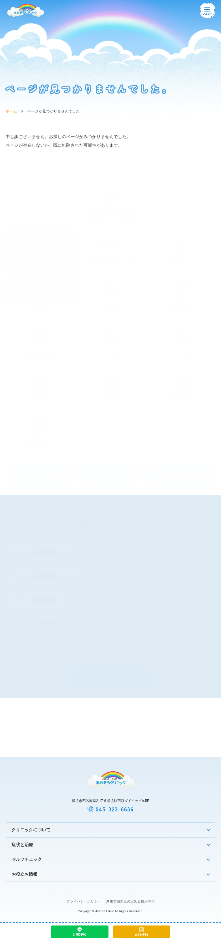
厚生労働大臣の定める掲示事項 (130, 901)
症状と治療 (22, 844)
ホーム (11, 114)
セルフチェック (27, 859)
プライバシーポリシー (83, 901)
